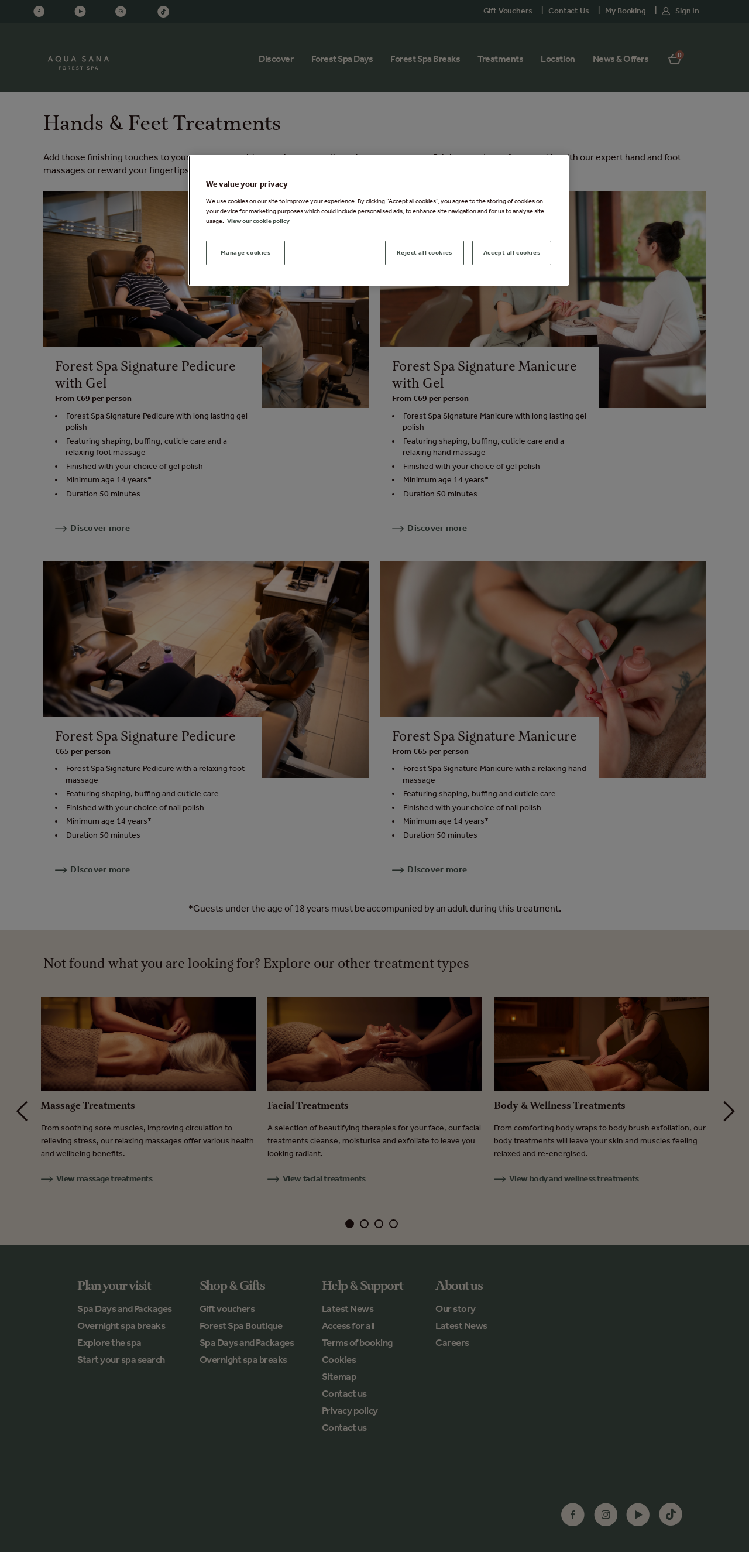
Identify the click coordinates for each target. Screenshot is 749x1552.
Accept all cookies (511, 252)
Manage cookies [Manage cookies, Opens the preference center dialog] (246, 252)
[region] (378, 220)
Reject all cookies (424, 252)
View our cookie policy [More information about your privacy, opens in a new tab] (258, 221)
